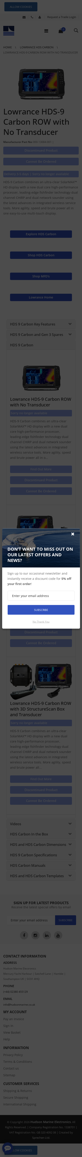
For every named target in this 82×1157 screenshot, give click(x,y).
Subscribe (41, 610)
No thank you (41, 622)
